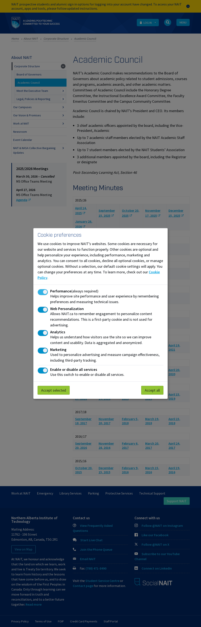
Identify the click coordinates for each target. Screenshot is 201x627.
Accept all (152, 390)
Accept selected (53, 390)
